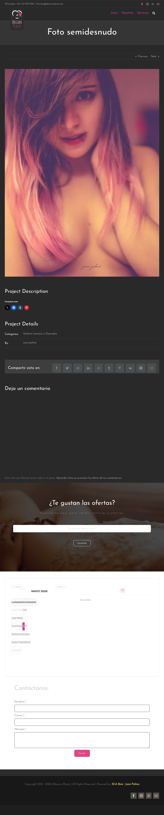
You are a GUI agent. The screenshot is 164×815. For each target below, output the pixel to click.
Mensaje (20, 729)
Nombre (20, 701)
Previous (143, 56)
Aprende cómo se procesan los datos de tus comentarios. (89, 478)
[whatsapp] (149, 796)
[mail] (156, 796)
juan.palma (29, 342)
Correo (19, 715)
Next (153, 56)
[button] (153, 13)
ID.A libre (117, 784)
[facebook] (134, 796)
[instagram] (141, 796)
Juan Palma (132, 784)
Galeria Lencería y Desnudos (40, 333)
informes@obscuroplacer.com (49, 4)
